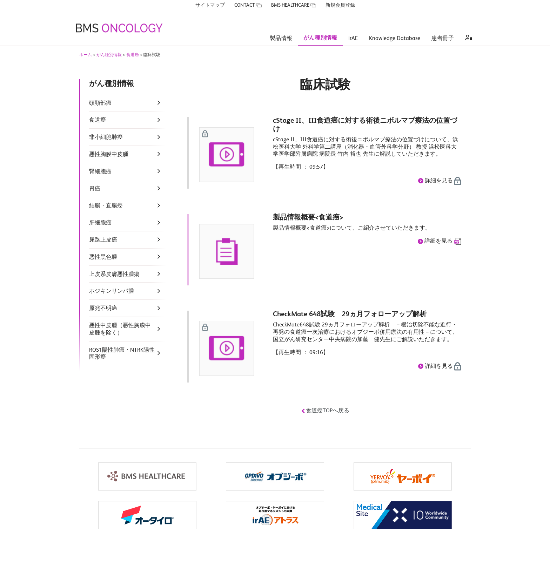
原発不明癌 (103, 309)
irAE (353, 28)
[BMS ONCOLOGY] (119, 17)
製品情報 (281, 28)
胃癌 (94, 189)
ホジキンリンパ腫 (111, 292)
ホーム (85, 55)
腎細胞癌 (100, 172)
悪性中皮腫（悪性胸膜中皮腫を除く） (120, 329)
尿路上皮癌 (103, 240)
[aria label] (467, 28)
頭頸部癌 (100, 104)
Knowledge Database (394, 28)
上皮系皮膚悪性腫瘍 (114, 275)
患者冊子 (442, 28)
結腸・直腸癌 (106, 206)
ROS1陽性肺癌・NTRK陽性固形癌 (122, 354)
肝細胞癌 (100, 223)
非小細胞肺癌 (106, 138)
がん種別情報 (320, 28)
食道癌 (132, 55)
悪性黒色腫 (103, 258)
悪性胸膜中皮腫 (108, 155)
